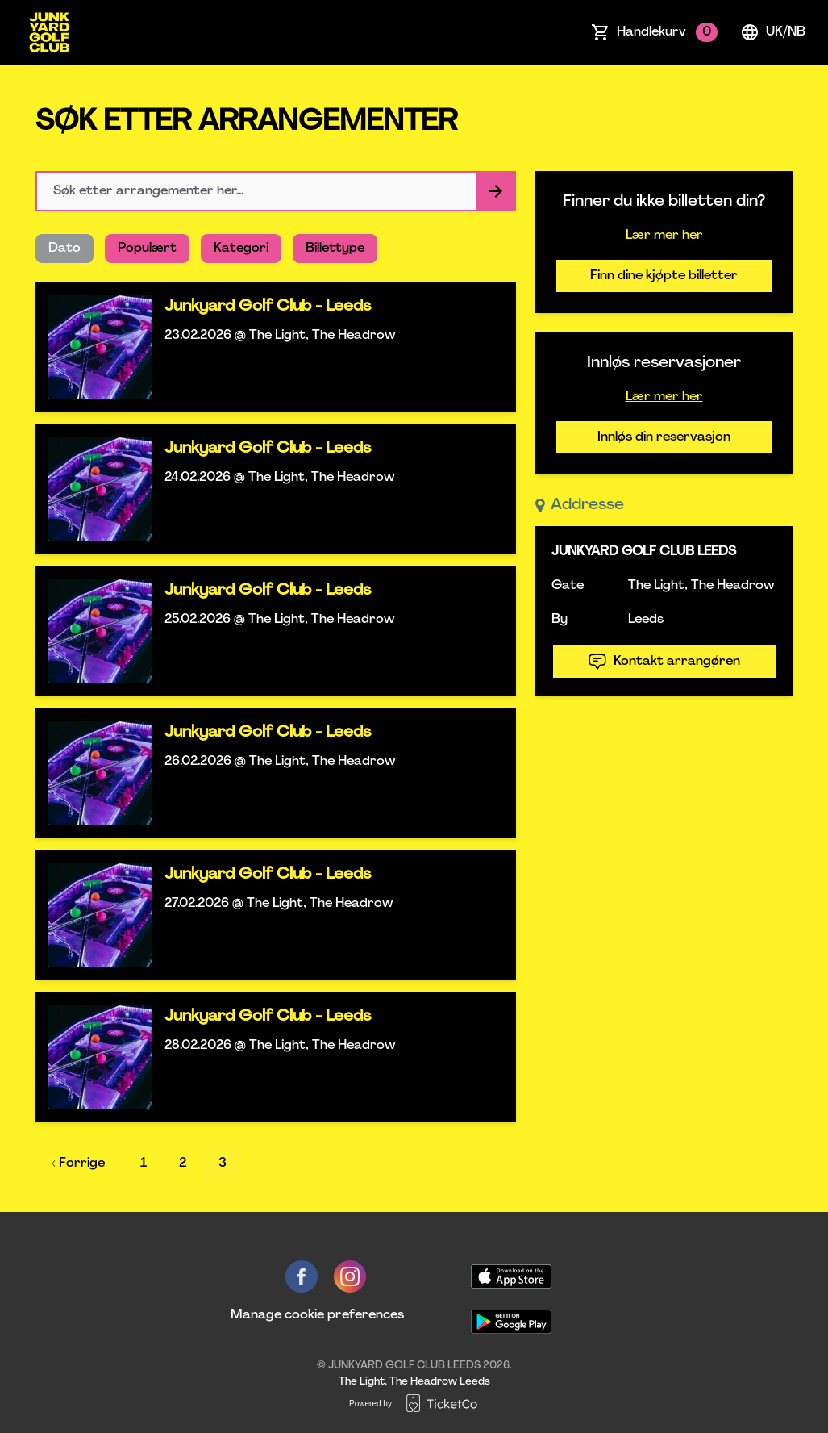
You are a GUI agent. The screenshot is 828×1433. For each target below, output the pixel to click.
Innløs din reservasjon (663, 437)
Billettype (335, 248)
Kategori (241, 248)
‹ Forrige (78, 1163)
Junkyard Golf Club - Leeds (267, 307)
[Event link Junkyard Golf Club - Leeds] (93, 347)
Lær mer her (664, 235)
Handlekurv (667, 32)
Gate (567, 585)
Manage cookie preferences (317, 1315)
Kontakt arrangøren (664, 661)
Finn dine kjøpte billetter (664, 275)
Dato (64, 248)
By (559, 619)
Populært (147, 248)
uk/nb (772, 32)
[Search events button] (496, 191)
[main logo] (49, 32)
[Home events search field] (275, 191)
